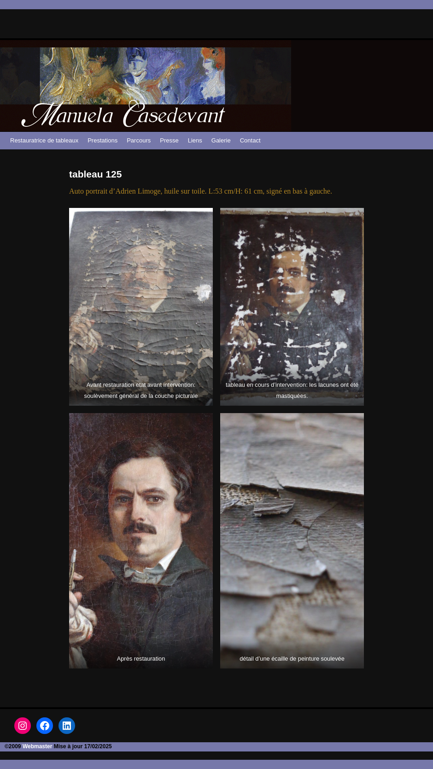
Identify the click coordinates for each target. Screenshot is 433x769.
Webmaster (37, 746)
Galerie (221, 140)
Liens (195, 140)
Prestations (102, 140)
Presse (169, 140)
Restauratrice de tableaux (44, 140)
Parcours (139, 140)
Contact (250, 140)
